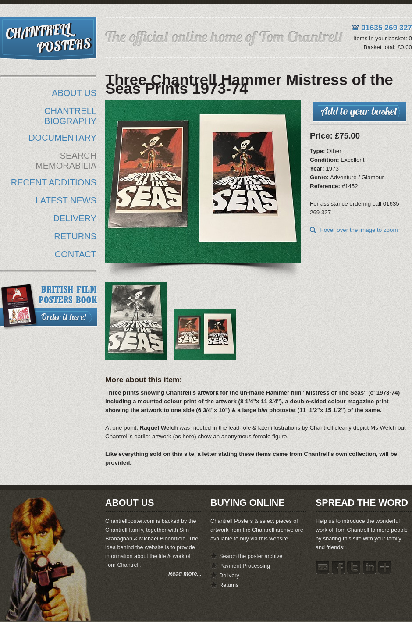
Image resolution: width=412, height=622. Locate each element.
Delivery (229, 575)
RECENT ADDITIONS (53, 182)
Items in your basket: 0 (382, 38)
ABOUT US (74, 93)
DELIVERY (74, 218)
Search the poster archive (250, 556)
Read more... (185, 574)
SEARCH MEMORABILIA (66, 161)
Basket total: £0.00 (388, 47)
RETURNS (75, 236)
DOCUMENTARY (62, 137)
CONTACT (75, 254)
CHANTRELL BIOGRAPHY (70, 116)
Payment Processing (244, 566)
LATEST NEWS (66, 200)
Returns (228, 585)
